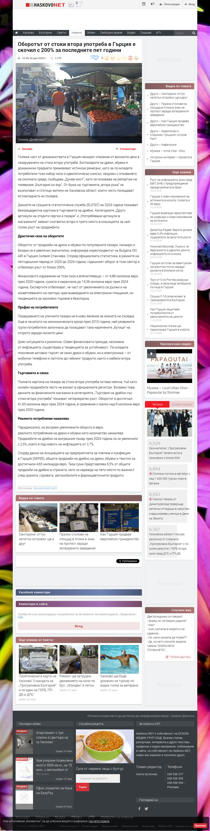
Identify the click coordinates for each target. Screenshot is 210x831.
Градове (145, 32)
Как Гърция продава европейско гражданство (119, 536)
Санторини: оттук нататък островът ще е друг (36, 539)
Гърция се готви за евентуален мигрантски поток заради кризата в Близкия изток (171, 266)
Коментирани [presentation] (182, 404)
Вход (79, 626)
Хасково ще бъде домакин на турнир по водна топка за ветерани (119, 680)
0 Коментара (128, 149)
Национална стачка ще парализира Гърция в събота (169, 327)
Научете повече (99, 821)
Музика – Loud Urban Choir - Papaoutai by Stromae (168, 390)
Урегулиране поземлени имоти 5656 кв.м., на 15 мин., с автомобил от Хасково (54, 767)
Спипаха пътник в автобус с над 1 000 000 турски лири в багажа (169, 478)
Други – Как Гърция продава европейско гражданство (169, 123)
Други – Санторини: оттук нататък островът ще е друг (168, 95)
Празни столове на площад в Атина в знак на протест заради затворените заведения (77, 541)
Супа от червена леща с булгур (99, 768)
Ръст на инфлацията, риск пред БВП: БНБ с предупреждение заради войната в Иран (171, 183)
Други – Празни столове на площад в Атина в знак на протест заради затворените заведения (169, 109)
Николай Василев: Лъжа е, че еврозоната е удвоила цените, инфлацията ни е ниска (170, 250)
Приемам (200, 825)
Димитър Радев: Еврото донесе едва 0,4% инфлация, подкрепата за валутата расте (171, 233)
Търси (82, 787)
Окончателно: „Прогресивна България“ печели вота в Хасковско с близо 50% (167, 453)
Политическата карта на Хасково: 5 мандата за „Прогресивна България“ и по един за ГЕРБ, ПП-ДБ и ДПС (37, 685)
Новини (77, 32)
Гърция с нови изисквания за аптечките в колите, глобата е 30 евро (170, 200)
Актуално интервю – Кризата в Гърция (171, 159)
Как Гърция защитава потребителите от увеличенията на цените (166, 313)
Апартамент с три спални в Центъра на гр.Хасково (52, 737)
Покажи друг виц (178, 656)
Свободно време (111, 32)
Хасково (27, 149)
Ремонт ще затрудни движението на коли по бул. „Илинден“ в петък (77, 680)
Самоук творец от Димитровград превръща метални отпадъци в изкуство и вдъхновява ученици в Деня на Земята (169, 508)
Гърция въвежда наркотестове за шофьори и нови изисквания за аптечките (171, 216)
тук (20, 617)
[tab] (157, 405)
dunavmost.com (45, 488)
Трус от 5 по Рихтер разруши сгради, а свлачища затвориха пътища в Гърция (170, 283)
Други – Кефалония (163, 145)
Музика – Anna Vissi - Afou (167, 151)
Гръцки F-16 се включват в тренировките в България (168, 298)
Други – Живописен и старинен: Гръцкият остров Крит (168, 134)
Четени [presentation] (157, 404)
